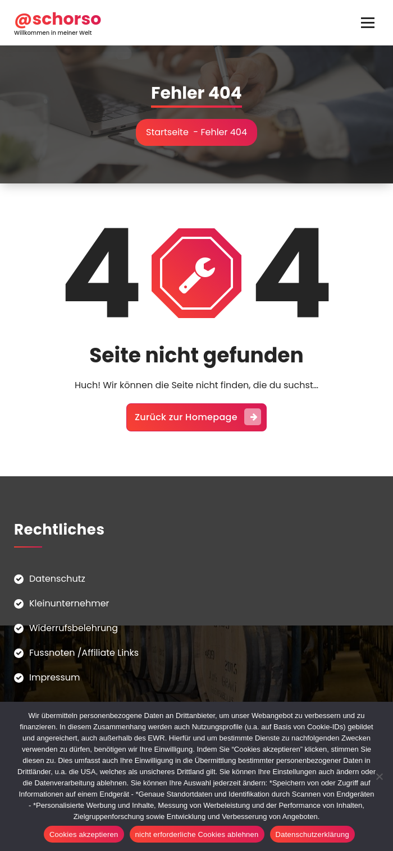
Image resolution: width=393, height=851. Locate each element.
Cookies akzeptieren (83, 834)
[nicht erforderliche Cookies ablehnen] (379, 776)
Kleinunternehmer (69, 603)
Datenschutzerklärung (312, 834)
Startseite (167, 132)
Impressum (54, 677)
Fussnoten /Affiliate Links (84, 652)
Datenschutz (57, 578)
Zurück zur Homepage (198, 416)
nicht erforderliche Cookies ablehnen (197, 834)
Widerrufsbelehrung (73, 628)
